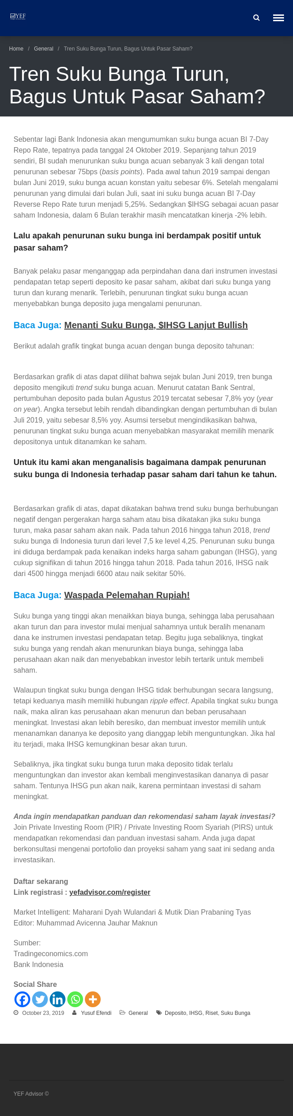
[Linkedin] (57, 999)
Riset (211, 1013)
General (43, 49)
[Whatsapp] (75, 999)
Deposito (175, 1013)
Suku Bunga (235, 1013)
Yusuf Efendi (96, 1013)
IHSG (195, 1013)
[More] (93, 999)
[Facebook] (22, 999)
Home (16, 49)
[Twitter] (40, 999)
